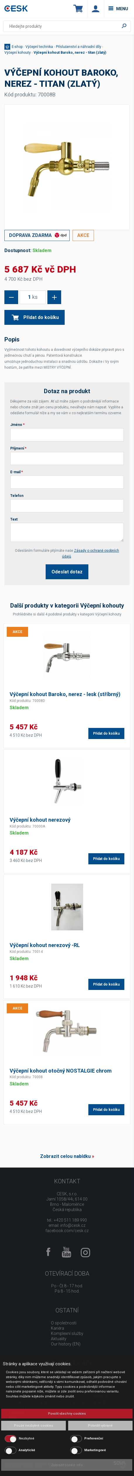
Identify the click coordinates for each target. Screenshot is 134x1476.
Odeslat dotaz (67, 572)
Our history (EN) (65, 1344)
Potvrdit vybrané (100, 1426)
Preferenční (93, 1438)
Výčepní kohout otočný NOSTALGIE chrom (61, 1071)
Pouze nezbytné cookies (33, 1426)
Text (14, 519)
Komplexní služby (67, 1333)
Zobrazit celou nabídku (65, 1156)
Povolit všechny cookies (67, 1414)
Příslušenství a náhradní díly (78, 47)
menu (118, 8)
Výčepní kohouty (17, 53)
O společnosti (63, 1323)
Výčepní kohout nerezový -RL (45, 945)
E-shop (17, 47)
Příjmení (18, 448)
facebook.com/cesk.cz (67, 1230)
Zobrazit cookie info (67, 1465)
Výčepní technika (39, 47)
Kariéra (57, 1328)
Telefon (16, 495)
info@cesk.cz (72, 1225)
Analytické (27, 1450)
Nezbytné (26, 1438)
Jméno (17, 424)
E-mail (16, 472)
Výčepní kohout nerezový (40, 820)
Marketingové (95, 1450)
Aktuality (58, 1338)
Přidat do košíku (35, 317)
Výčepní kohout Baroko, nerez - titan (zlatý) (70, 53)
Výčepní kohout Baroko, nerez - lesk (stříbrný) (65, 694)
